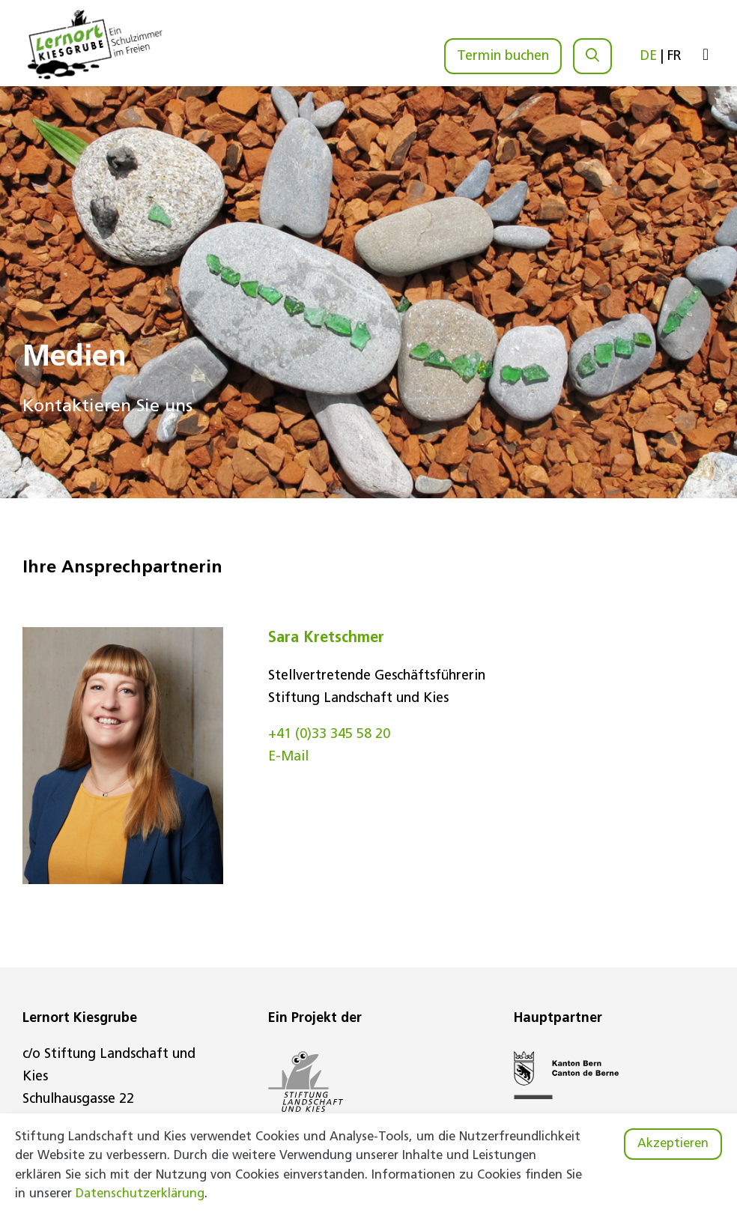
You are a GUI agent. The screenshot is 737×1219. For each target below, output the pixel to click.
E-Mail (288, 757)
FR (674, 56)
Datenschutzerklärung (140, 1194)
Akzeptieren (673, 1144)
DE (648, 56)
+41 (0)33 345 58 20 (329, 735)
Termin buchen (503, 56)
